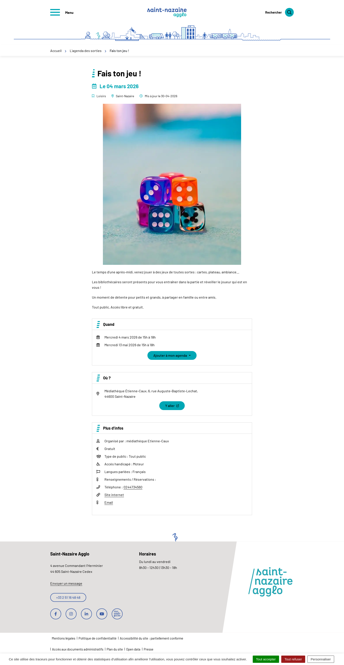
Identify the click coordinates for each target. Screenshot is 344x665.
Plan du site (115, 649)
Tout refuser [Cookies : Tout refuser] (293, 659)
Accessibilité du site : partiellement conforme (151, 638)
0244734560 (133, 487)
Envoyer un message (66, 583)
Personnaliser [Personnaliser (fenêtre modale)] (321, 659)
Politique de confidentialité (97, 638)
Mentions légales (63, 638)
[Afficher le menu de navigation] (61, 12)
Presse (148, 649)
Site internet (114, 495)
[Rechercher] (279, 12)
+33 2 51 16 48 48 (68, 597)
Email (108, 502)
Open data (133, 649)
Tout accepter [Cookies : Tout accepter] (266, 659)
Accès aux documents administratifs (77, 649)
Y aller (175, 406)
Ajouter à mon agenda (170, 355)
